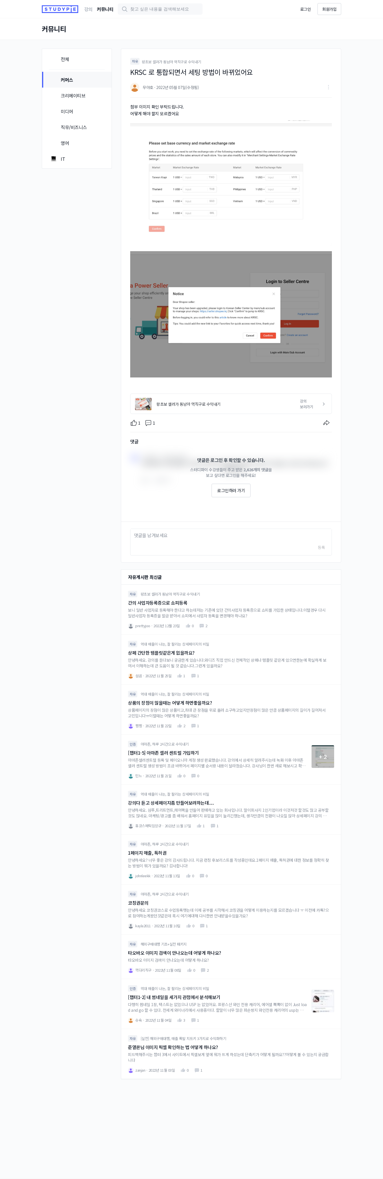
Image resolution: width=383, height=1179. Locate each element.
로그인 (305, 9)
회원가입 (329, 9)
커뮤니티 (105, 9)
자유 (135, 61)
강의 (88, 9)
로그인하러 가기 (231, 490)
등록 (321, 547)
